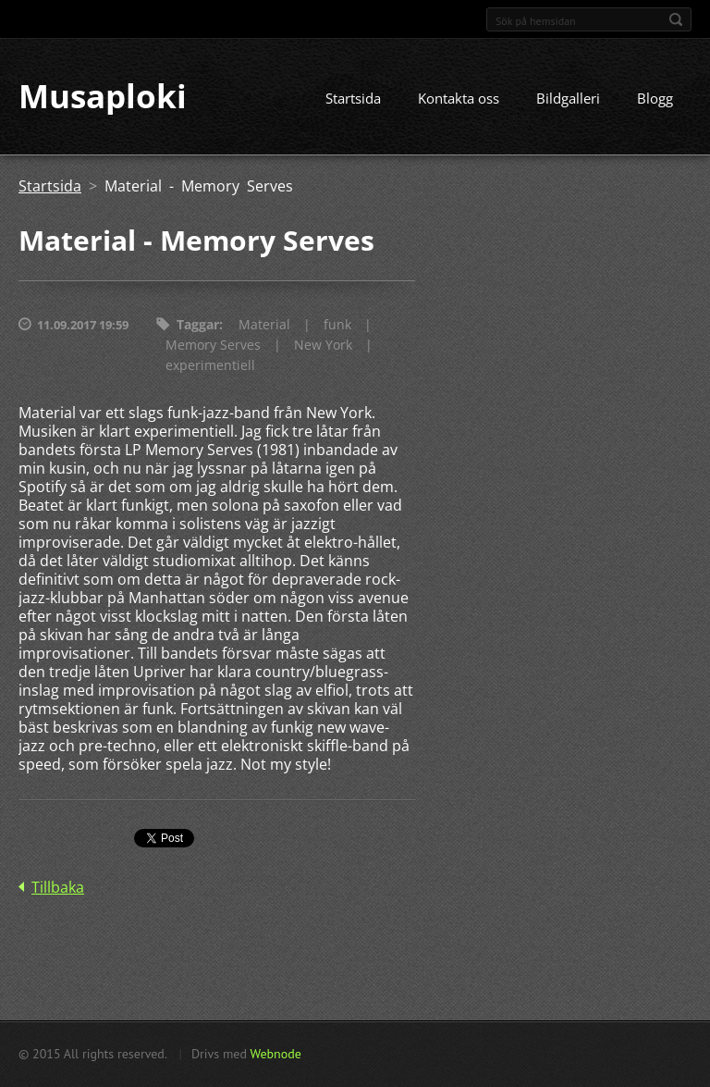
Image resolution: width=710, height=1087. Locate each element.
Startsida (353, 99)
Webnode (275, 1053)
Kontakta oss (458, 99)
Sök (676, 19)
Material (264, 325)
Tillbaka (57, 888)
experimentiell (210, 366)
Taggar (198, 325)
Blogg (655, 99)
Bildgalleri (568, 99)
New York (323, 345)
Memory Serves (213, 345)
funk (337, 325)
